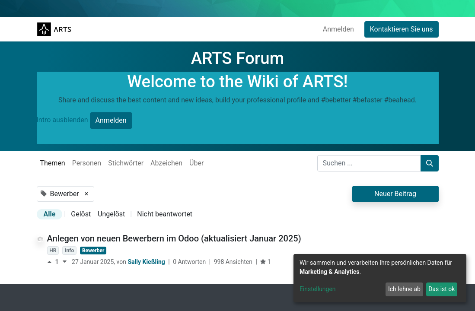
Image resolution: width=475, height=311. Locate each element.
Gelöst (81, 214)
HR (52, 251)
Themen (52, 163)
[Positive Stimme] (51, 262)
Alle (50, 214)
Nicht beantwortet (164, 214)
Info (69, 251)
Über (196, 163)
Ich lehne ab (404, 289)
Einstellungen (318, 289)
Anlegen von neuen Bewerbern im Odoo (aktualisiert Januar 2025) (174, 238)
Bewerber (93, 251)
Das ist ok (441, 289)
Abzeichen (166, 163)
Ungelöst (111, 214)
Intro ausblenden (62, 120)
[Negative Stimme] (64, 262)
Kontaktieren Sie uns (401, 29)
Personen (86, 163)
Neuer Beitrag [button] (395, 194)
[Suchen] (430, 163)
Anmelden (338, 29)
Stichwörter (125, 163)
